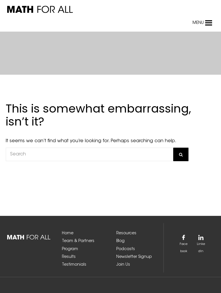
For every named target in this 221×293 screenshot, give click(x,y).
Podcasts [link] (125, 249)
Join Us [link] (123, 265)
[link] (58, 9)
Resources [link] (126, 233)
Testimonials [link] (74, 265)
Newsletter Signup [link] (134, 257)
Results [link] (69, 257)
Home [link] (67, 233)
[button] (198, 23)
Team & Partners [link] (78, 241)
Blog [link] (120, 241)
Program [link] (70, 249)
